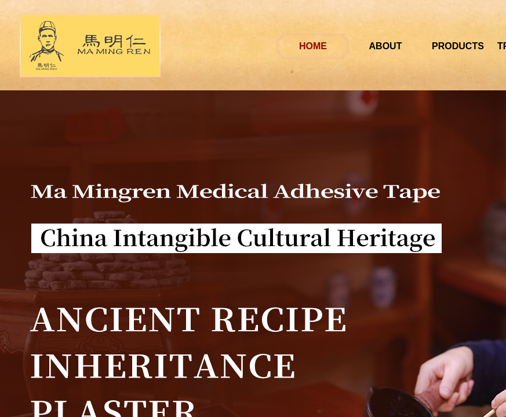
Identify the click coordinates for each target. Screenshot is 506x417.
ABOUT (407, 46)
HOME (335, 46)
